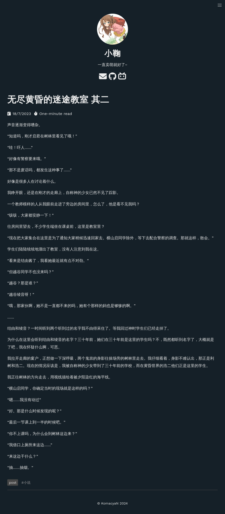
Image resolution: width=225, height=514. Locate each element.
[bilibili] (122, 78)
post (12, 483)
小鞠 (112, 53)
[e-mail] (103, 78)
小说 (27, 483)
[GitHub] (112, 78)
